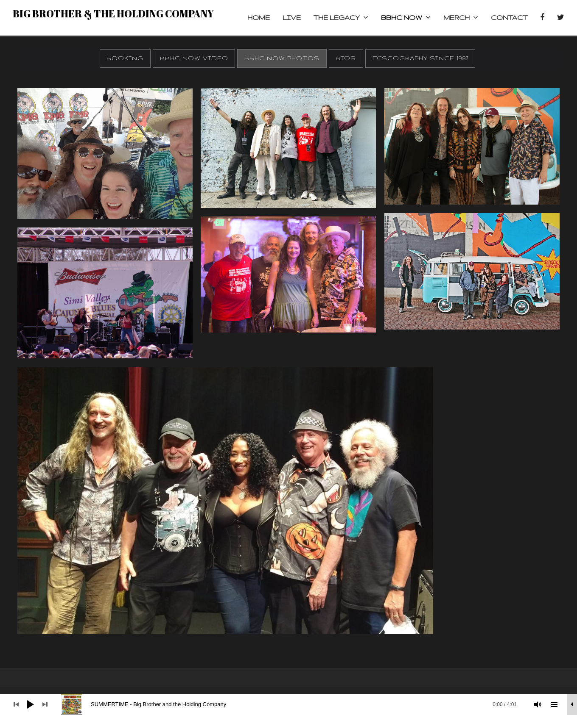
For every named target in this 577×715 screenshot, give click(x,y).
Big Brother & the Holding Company (113, 13)
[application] (288, 704)
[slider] (293, 704)
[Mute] (538, 704)
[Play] (30, 704)
